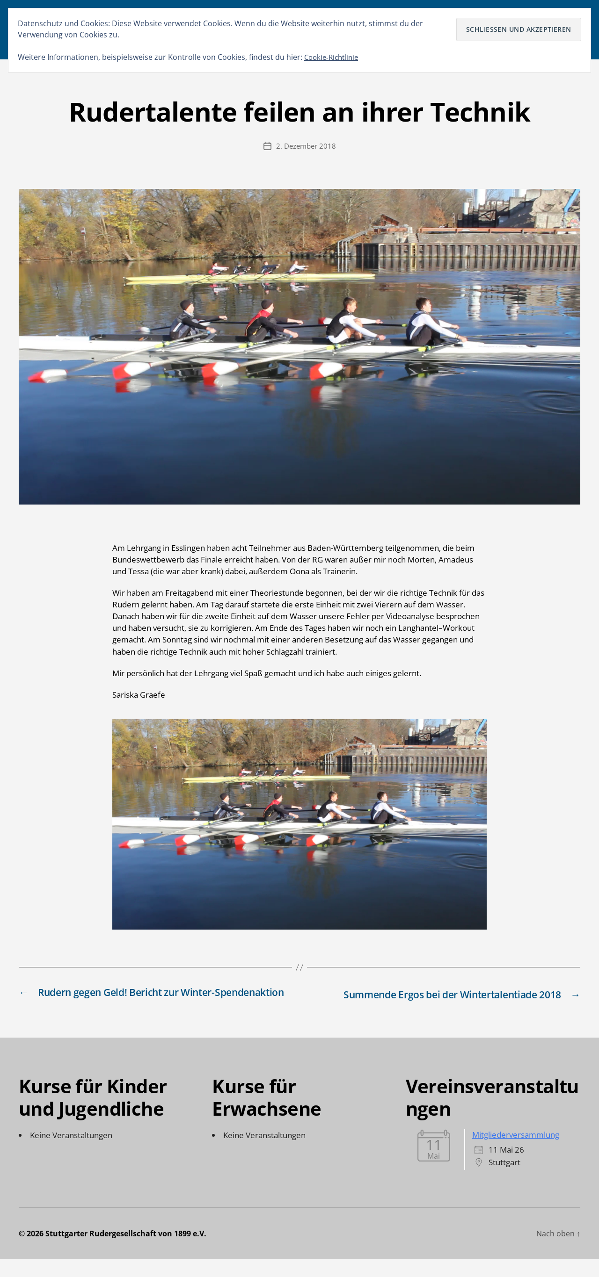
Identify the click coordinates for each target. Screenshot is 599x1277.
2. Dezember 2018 (306, 150)
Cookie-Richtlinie (333, 57)
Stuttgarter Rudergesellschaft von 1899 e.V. (125, 1251)
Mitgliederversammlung (515, 1152)
